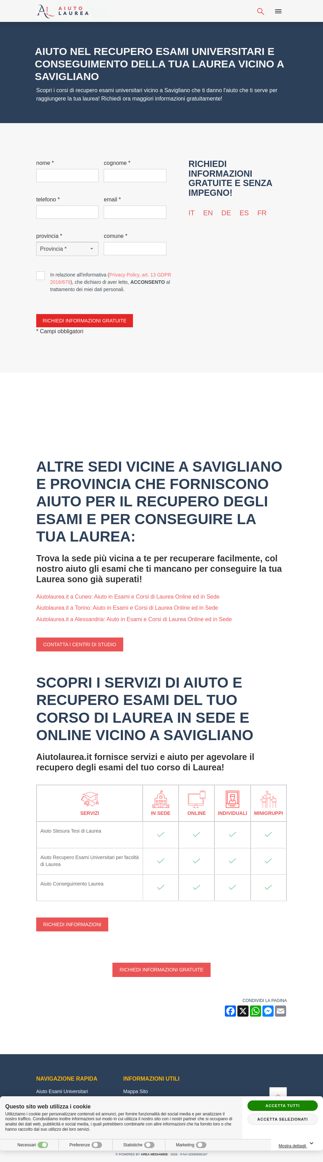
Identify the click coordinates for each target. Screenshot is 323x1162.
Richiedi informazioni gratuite (162, 969)
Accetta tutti (283, 1106)
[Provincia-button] (67, 249)
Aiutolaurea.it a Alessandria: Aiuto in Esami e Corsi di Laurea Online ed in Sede (134, 619)
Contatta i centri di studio (79, 644)
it (192, 213)
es (244, 213)
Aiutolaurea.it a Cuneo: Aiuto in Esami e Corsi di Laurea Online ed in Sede (128, 597)
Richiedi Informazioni (72, 924)
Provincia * (49, 236)
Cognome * (117, 163)
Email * (112, 199)
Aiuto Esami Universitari (62, 1091)
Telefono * (48, 199)
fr (262, 213)
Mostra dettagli (298, 1143)
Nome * (45, 163)
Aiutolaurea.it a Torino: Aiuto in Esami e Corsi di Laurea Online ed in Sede (127, 608)
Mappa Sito (135, 1091)
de (226, 213)
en (208, 213)
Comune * (115, 236)
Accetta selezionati (282, 1119)
